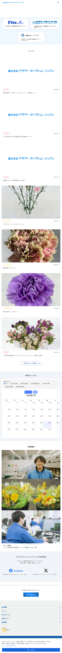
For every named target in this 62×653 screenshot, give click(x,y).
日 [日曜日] (6, 400)
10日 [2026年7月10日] (49, 409)
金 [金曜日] (47, 400)
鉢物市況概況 (8, 386)
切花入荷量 (13, 383)
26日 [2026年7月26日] (9, 429)
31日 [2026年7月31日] (49, 429)
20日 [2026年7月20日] (17, 422)
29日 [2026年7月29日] (33, 429)
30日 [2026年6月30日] (25, 403)
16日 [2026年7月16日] (41, 416)
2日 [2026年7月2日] (42, 403)
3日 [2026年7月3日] (50, 403)
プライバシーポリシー (10, 645)
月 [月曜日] (14, 400)
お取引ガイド (31, 619)
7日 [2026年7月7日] (26, 409)
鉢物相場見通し (20, 386)
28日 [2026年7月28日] (25, 429)
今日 (35, 392)
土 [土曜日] (55, 400)
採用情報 (31, 622)
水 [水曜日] (31, 400)
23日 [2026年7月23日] (41, 422)
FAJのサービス (31, 615)
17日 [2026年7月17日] (49, 416)
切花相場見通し (35, 383)
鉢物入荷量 (46, 383)
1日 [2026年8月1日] (58, 429)
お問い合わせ (31, 595)
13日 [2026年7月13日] (17, 416)
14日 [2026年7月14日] (25, 416)
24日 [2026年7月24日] (49, 422)
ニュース (31, 611)
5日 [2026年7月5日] (9, 409)
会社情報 (31, 607)
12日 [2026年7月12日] (9, 416)
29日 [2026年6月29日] (17, 403)
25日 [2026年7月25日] (57, 422)
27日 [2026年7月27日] (17, 429)
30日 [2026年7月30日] (41, 429)
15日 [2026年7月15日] (33, 416)
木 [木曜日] (39, 400)
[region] (31, 645)
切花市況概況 (23, 383)
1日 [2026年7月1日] (34, 403)
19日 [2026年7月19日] (9, 422)
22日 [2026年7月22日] (33, 422)
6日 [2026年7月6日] (17, 409)
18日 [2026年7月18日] (57, 416)
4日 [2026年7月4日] (58, 403)
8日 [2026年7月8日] (34, 409)
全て (6, 383)
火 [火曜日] (22, 400)
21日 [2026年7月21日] (25, 422)
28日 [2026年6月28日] (9, 403)
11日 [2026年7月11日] (57, 409)
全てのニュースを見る (32, 363)
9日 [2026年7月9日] (42, 409)
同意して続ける (31, 649)
